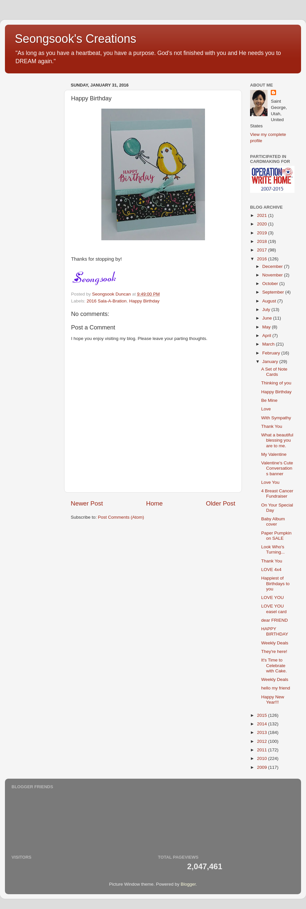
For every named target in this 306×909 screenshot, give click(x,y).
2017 (262, 249)
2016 (262, 258)
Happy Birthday (144, 301)
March (269, 344)
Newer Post (87, 503)
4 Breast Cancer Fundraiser (277, 493)
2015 (262, 715)
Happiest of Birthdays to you (275, 583)
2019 (262, 232)
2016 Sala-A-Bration (107, 301)
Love (266, 408)
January (270, 361)
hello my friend (275, 688)
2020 (262, 223)
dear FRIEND (274, 620)
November (273, 275)
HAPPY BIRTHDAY (274, 631)
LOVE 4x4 (271, 569)
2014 (262, 723)
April (267, 335)
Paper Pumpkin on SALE (276, 536)
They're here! (274, 651)
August (269, 301)
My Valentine (274, 454)
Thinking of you (276, 382)
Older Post (220, 503)
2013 (262, 732)
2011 (262, 749)
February (271, 353)
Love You (270, 482)
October (270, 283)
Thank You (271, 426)
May (267, 327)
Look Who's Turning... (273, 549)
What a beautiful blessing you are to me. (277, 440)
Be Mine (269, 400)
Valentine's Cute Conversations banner (277, 468)
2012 (262, 741)
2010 (262, 758)
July (266, 309)
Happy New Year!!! (272, 699)
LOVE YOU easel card (274, 609)
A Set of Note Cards (274, 372)
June (267, 318)
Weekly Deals (274, 642)
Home (154, 503)
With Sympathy (276, 417)
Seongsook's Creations (75, 38)
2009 (262, 767)
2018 (262, 241)
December (273, 266)
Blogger (188, 884)
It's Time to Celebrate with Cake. (274, 665)
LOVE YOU (272, 597)
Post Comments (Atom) (121, 517)
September (273, 292)
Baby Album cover (273, 521)
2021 (262, 215)
